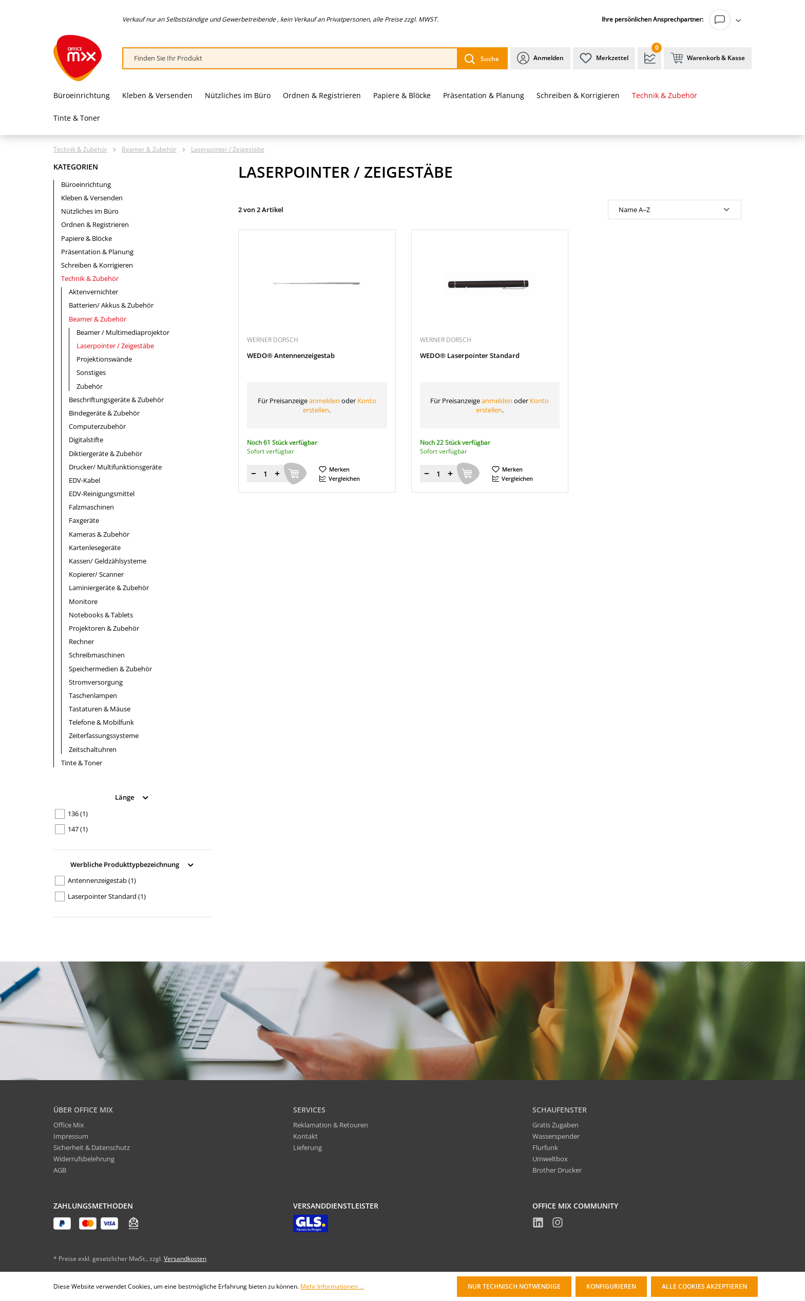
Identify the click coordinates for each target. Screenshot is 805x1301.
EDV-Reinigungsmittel (102, 493)
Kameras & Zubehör (99, 534)
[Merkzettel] (604, 58)
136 (78, 813)
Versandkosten (185, 1258)
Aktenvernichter (93, 291)
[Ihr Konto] (727, 19)
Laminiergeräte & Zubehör (109, 587)
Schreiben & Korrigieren (97, 265)
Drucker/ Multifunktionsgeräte (115, 467)
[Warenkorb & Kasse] (708, 58)
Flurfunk (545, 1147)
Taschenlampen (93, 695)
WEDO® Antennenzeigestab (291, 355)
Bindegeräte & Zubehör (104, 413)
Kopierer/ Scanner (96, 574)
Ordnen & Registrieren (95, 224)
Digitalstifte (86, 439)
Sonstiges (91, 372)
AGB (59, 1170)
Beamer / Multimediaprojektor (122, 332)
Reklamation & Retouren (330, 1124)
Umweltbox (550, 1158)
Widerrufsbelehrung (83, 1158)
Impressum (70, 1136)
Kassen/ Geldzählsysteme (107, 560)
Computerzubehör (97, 426)
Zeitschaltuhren (93, 749)
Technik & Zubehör (90, 278)
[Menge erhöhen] (277, 473)
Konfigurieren (611, 1286)
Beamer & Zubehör (97, 319)
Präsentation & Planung (97, 251)
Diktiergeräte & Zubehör (105, 453)
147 (78, 829)
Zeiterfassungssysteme (104, 735)
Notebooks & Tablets (101, 614)
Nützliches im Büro (90, 211)
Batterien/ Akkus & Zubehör (111, 305)
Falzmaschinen (91, 507)
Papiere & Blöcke (86, 238)
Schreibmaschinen (97, 654)
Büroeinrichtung (86, 184)
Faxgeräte (84, 520)
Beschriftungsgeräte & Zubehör (116, 399)
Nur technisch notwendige (514, 1286)
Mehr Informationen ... (332, 1287)
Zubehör (89, 386)
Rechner (81, 641)
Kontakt (305, 1136)
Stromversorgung (96, 682)
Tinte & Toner (81, 762)
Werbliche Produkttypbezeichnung (132, 863)
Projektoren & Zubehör (104, 628)
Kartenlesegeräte (95, 547)
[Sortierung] (674, 209)
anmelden (324, 400)
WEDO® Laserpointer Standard (470, 355)
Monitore (83, 601)
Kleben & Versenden (92, 197)
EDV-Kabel (84, 480)
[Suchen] (482, 58)
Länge (132, 796)
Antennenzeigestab (102, 880)
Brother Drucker (557, 1170)
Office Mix (68, 1124)
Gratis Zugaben (555, 1124)
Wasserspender (556, 1136)
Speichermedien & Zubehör (110, 668)
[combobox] (290, 58)
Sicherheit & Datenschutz (91, 1147)
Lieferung (307, 1147)
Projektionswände (104, 359)
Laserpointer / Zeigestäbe (115, 345)
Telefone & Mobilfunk (101, 722)
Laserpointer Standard (107, 896)
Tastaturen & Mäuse (99, 708)
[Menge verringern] (253, 473)
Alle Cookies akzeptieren (704, 1286)
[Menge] (265, 473)
